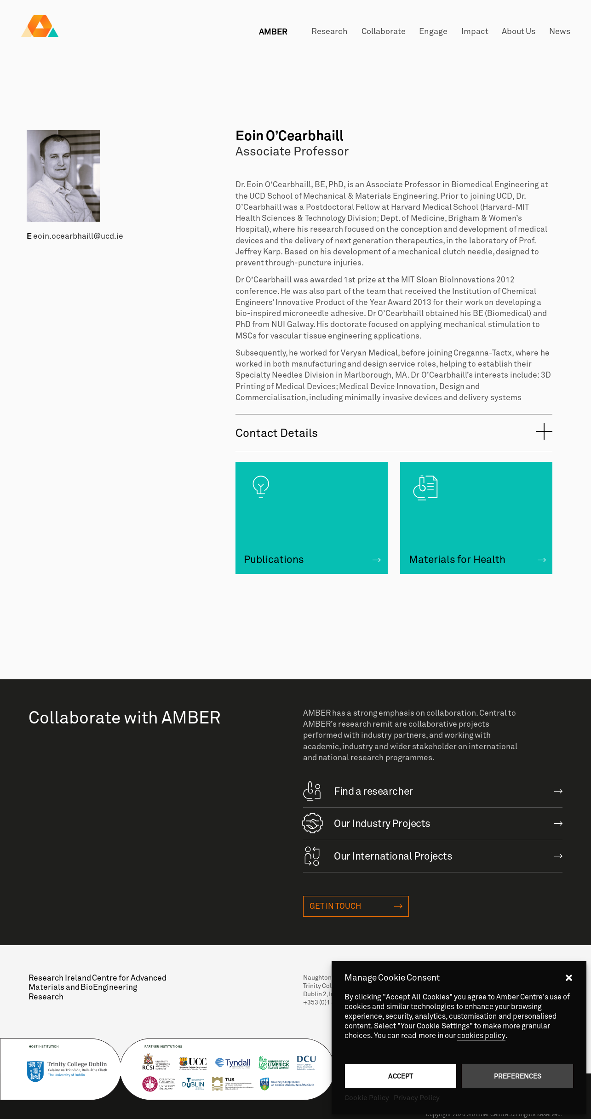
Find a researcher (358, 790)
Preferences (517, 1076)
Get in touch (335, 906)
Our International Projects (377, 855)
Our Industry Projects (366, 822)
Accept (400, 1076)
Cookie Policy (366, 1097)
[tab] (394, 433)
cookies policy (481, 1035)
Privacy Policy (417, 1097)
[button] (569, 977)
